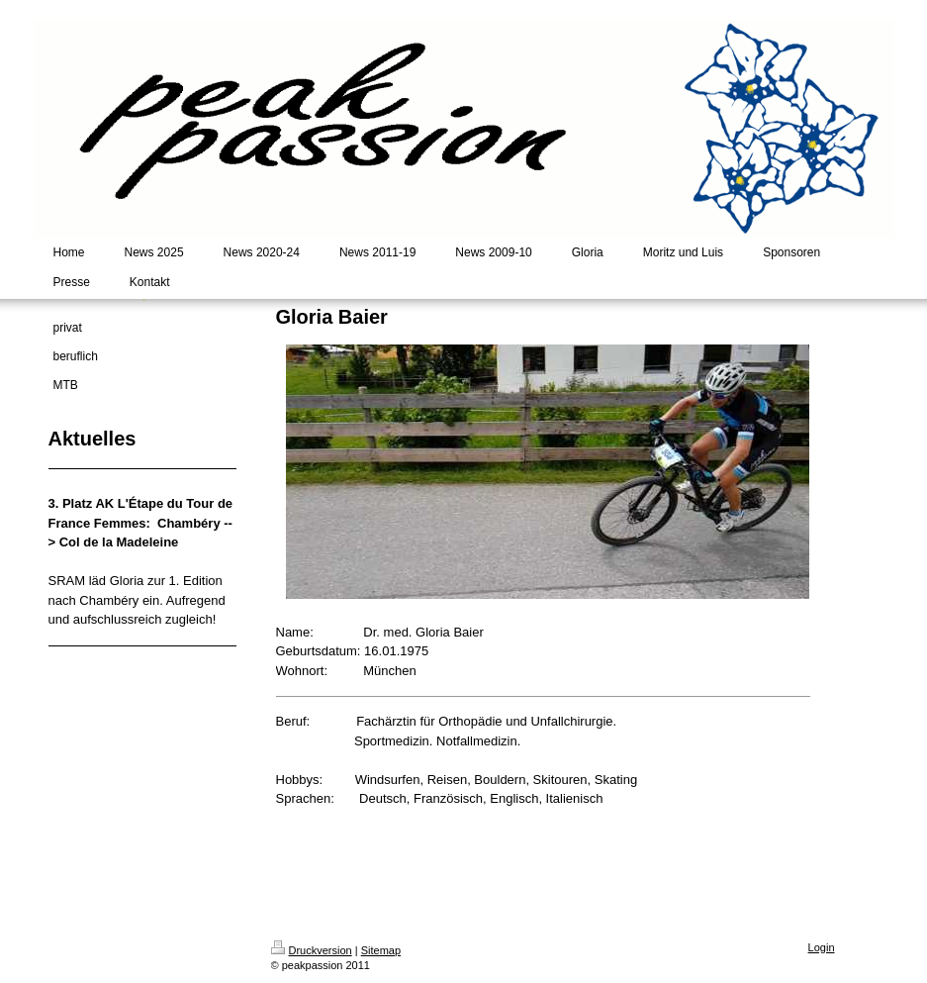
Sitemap (381, 950)
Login (821, 947)
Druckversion (311, 950)
